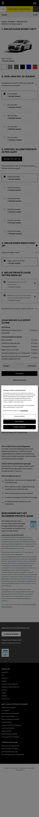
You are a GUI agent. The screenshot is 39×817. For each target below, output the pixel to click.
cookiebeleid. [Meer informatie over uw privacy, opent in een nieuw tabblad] (24, 410)
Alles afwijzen (19, 421)
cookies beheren (19, 416)
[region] (19, 408)
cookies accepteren (19, 427)
